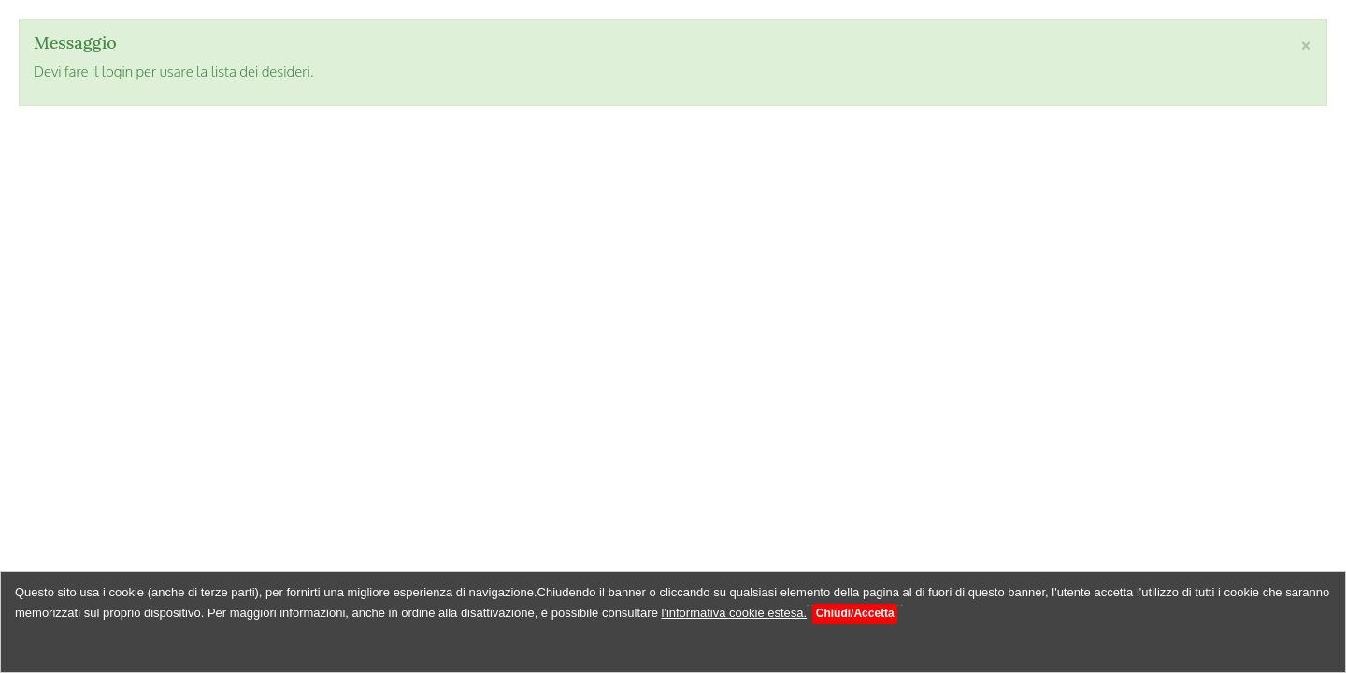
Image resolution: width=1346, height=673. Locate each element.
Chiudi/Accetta (855, 613)
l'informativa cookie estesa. (735, 613)
